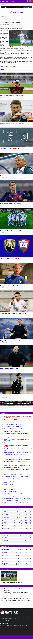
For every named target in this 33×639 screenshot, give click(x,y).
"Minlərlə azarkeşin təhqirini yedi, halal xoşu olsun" (17, 598)
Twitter (27, 1)
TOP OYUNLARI (10, 625)
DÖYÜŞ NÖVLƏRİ (17, 625)
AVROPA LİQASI (13, 626)
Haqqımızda (2, 1)
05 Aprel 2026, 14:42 (4, 232)
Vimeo (6, 620)
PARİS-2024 (24, 625)
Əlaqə (7, 1)
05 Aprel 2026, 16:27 (4, 177)
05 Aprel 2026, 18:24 (4, 124)
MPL (5, 625)
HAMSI (30, 569)
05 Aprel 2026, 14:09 (4, 287)
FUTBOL (2, 625)
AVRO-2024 (23, 626)
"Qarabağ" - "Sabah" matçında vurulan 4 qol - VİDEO (12, 582)
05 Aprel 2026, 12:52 (4, 342)
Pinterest (32, 1)
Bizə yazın (12, 1)
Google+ (30, 1)
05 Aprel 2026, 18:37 (4, 97)
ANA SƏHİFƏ (2, 19)
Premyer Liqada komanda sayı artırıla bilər (15, 596)
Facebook (29, 1)
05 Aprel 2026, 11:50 (4, 397)
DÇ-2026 (18, 626)
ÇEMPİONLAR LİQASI (4, 626)
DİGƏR (28, 626)
